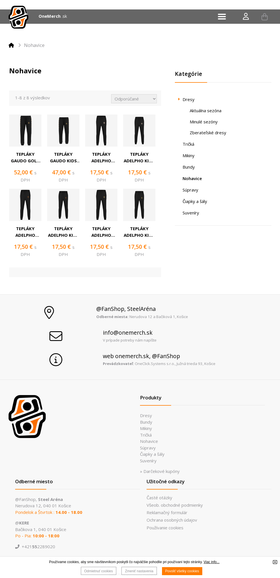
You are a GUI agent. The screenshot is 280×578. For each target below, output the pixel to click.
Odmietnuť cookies (98, 571)
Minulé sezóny (204, 122)
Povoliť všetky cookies (182, 571)
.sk (64, 16)
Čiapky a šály (152, 454)
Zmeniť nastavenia (139, 571)
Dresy (146, 415)
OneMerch (50, 16)
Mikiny (146, 428)
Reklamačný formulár (167, 512)
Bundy (146, 422)
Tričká (146, 435)
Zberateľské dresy (208, 132)
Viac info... (211, 562)
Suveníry (148, 460)
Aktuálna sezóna (205, 110)
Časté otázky (159, 497)
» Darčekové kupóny (160, 471)
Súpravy (148, 448)
